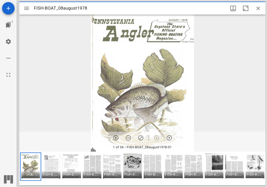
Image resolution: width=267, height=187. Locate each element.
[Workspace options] (8, 58)
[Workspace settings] (8, 41)
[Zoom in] (116, 138)
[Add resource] (8, 8)
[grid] (142, 168)
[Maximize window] (245, 8)
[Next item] (169, 138)
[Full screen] (8, 75)
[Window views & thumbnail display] (233, 8)
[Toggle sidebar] (26, 8)
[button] (30, 166)
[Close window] (258, 8)
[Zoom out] (128, 138)
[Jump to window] (8, 25)
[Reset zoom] (141, 138)
